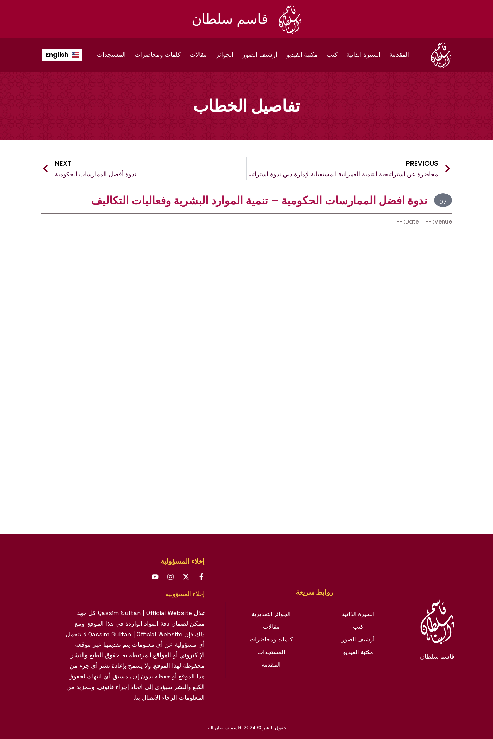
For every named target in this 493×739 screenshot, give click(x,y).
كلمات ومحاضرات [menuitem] (158, 54)
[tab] (314, 592)
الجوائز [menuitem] (224, 54)
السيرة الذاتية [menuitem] (363, 54)
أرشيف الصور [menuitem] (259, 54)
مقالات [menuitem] (198, 54)
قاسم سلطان (230, 18)
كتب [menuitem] (332, 54)
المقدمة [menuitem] (399, 54)
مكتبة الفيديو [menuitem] (302, 54)
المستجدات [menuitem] (111, 54)
